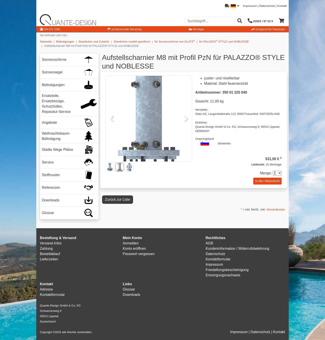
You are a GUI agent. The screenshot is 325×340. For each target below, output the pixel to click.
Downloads (131, 295)
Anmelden (131, 243)
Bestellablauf (50, 254)
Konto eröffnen (134, 248)
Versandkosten (275, 209)
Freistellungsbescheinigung (227, 270)
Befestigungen (65, 41)
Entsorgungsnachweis (223, 275)
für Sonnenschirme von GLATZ (175, 41)
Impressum (250, 6)
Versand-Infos (51, 243)
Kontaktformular (218, 259)
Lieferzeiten (49, 259)
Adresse (46, 289)
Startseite (46, 41)
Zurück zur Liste (117, 199)
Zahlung (46, 248)
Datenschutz (267, 6)
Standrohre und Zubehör (94, 41)
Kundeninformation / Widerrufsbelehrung (237, 248)
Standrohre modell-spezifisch (132, 41)
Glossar (129, 289)
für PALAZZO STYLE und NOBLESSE (224, 41)
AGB (209, 243)
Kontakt (282, 6)
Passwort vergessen (139, 254)
